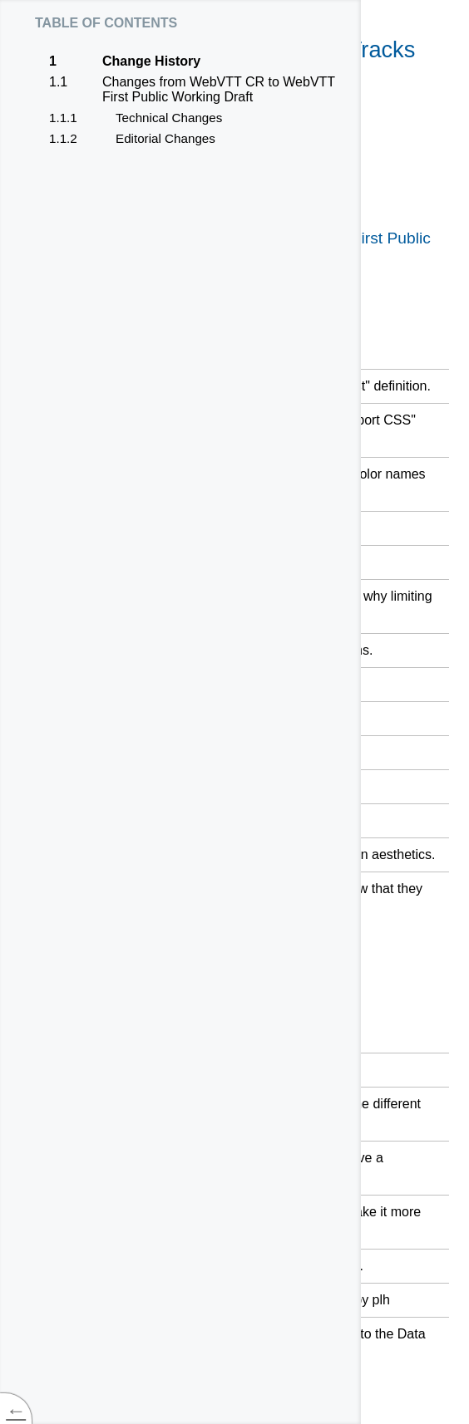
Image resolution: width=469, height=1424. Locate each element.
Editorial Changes (165, 138)
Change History (150, 61)
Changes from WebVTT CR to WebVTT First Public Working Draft (218, 89)
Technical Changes (168, 117)
